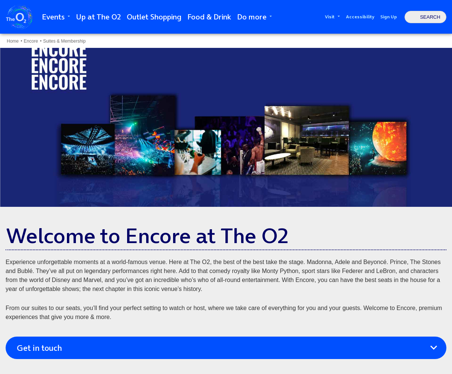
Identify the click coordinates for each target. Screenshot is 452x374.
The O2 (19, 17)
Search (430, 17)
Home (13, 41)
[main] (226, 204)
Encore (31, 41)
